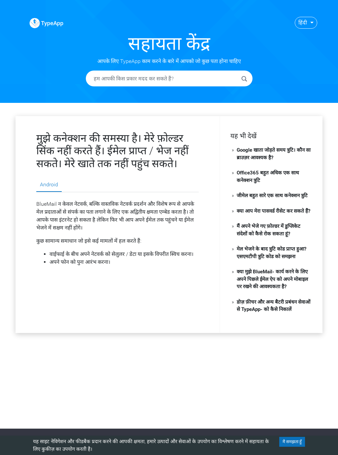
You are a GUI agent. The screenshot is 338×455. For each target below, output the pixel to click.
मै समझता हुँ (292, 441)
